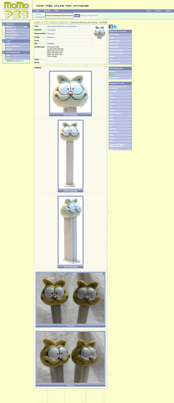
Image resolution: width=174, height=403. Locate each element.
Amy (111, 95)
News (57, 11)
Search (9, 27)
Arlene (111, 38)
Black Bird (113, 132)
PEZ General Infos (13, 52)
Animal (112, 98)
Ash (111, 107)
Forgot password (12, 46)
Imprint (168, 11)
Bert (111, 126)
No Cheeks (113, 78)
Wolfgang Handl (18, 61)
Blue (111, 141)
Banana (112, 110)
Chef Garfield (114, 41)
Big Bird (112, 129)
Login (37, 11)
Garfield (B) (113, 47)
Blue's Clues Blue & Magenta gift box (117, 145)
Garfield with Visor (116, 50)
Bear (111, 116)
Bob (111, 149)
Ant (110, 101)
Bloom (111, 138)
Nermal (112, 56)
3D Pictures (10, 37)
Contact (158, 11)
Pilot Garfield (114, 63)
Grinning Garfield (116, 53)
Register (47, 11)
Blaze (111, 135)
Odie (111, 59)
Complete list (11, 29)
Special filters (11, 32)
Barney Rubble (115, 113)
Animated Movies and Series (84, 22)
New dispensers (12, 35)
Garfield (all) (114, 35)
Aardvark (112, 91)
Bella (111, 120)
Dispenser (10, 24)
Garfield (103, 22)
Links (8, 55)
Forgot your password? (89, 16)
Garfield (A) (113, 44)
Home (148, 11)
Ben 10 (112, 123)
